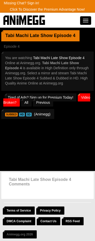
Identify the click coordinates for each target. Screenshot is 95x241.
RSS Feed (73, 221)
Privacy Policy (50, 210)
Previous (43, 102)
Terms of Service (19, 210)
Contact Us (48, 221)
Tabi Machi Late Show (29, 35)
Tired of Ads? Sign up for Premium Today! (40, 97)
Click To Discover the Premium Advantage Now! (47, 9)
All (26, 102)
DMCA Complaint (19, 221)
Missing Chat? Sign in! (21, 3)
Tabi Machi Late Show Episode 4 (59, 58)
